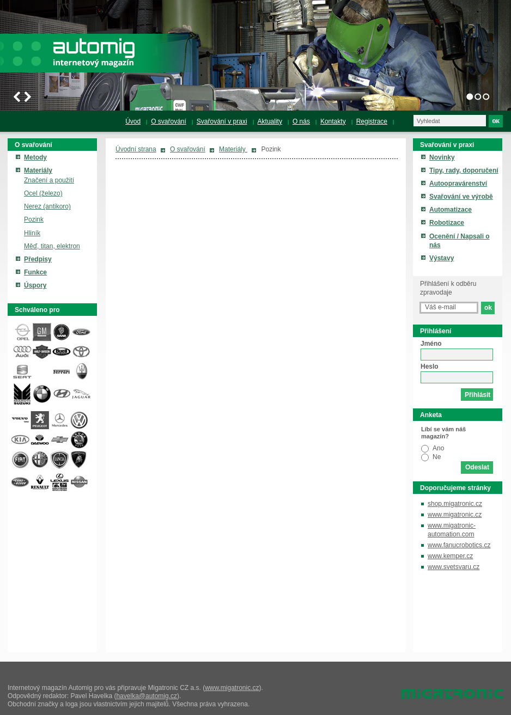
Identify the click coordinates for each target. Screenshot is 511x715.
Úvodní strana (135, 149)
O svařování (187, 149)
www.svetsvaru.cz (453, 567)
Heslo (430, 366)
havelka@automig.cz (146, 696)
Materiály (233, 149)
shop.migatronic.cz (455, 504)
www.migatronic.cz (455, 514)
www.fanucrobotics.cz (459, 545)
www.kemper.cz (450, 556)
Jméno (431, 343)
